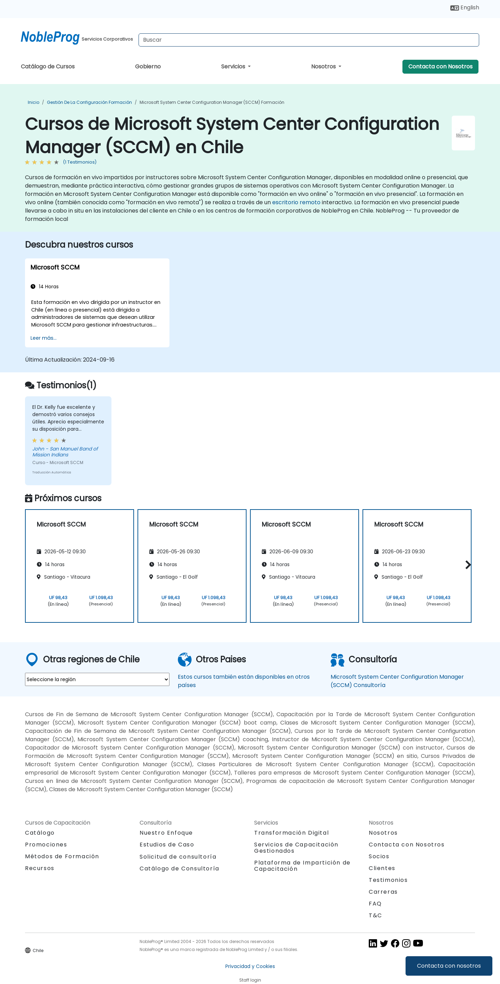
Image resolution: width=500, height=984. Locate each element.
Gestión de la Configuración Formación (89, 102)
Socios (379, 856)
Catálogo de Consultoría (179, 869)
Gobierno (148, 67)
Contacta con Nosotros (440, 67)
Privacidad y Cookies (250, 966)
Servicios (234, 67)
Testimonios (388, 880)
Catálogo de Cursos (48, 67)
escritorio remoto (296, 202)
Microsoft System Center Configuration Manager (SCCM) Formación (212, 102)
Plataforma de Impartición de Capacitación (302, 866)
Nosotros (324, 67)
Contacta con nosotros (449, 966)
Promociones (46, 845)
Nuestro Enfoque (166, 833)
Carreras (383, 892)
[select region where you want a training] (97, 679)
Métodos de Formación (62, 856)
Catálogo (40, 833)
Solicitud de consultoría (178, 857)
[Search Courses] (309, 40)
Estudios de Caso (167, 845)
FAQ (375, 904)
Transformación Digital (291, 833)
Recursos (40, 868)
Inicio (33, 102)
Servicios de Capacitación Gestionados (296, 848)
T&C (375, 915)
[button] (466, 565)
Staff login (250, 980)
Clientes (382, 868)
